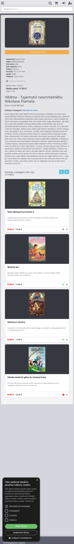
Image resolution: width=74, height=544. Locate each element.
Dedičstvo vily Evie (16, 322)
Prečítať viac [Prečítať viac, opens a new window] (29, 501)
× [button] (37, 480)
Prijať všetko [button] (21, 526)
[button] (56, 3)
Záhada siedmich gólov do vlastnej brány (26, 377)
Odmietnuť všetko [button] (21, 533)
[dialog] (21, 510)
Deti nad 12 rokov (30, 110)
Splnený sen (13, 267)
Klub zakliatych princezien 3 (20, 212)
